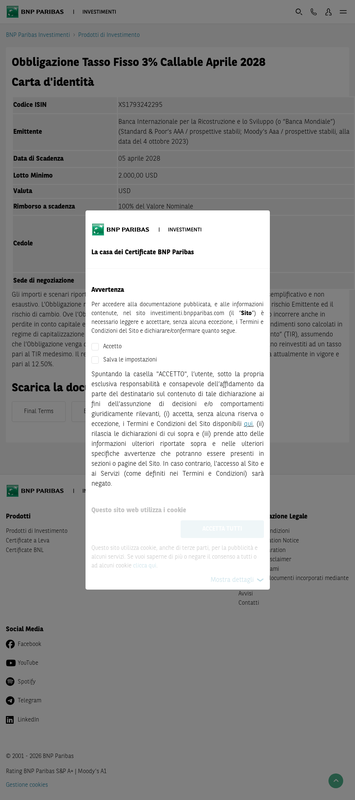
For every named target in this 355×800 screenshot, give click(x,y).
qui (248, 424)
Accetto (112, 347)
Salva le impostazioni (130, 360)
